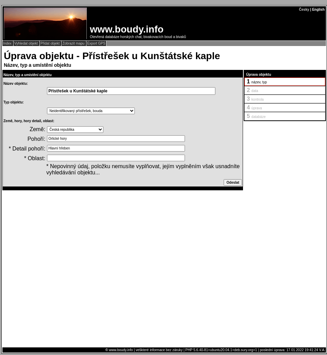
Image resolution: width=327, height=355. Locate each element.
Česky (304, 9)
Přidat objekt (50, 43)
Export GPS (96, 43)
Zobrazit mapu (73, 43)
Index (7, 43)
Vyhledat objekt (26, 43)
